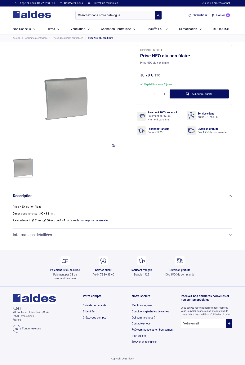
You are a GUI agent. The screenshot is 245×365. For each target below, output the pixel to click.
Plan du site (139, 331)
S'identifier (89, 310)
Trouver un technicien (144, 336)
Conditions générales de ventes (150, 310)
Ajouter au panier (199, 94)
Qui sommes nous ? (143, 315)
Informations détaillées (32, 234)
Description (23, 195)
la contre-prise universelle (92, 220)
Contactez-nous (71, 3)
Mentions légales (142, 304)
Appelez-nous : (35, 3)
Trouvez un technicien (102, 3)
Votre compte (92, 296)
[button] (197, 15)
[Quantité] (154, 94)
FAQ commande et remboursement (153, 326)
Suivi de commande (94, 304)
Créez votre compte (94, 315)
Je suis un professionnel (215, 3)
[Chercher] (115, 15)
